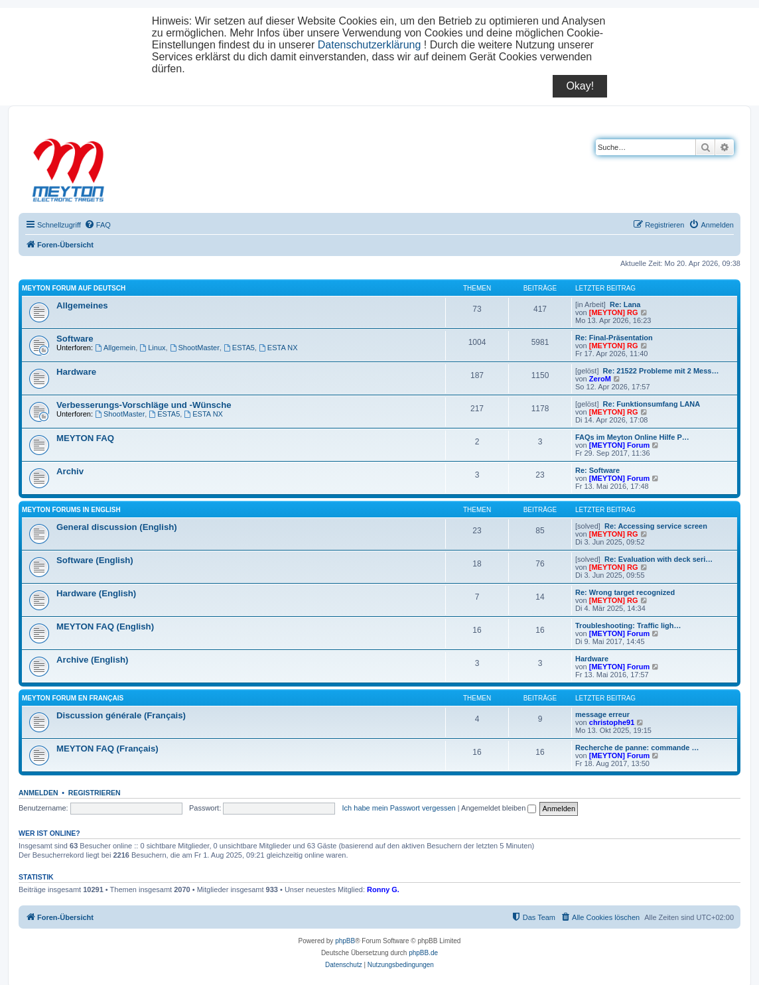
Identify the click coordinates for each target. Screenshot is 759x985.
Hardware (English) (96, 593)
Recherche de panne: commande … (637, 748)
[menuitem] (97, 225)
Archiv (70, 471)
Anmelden (38, 793)
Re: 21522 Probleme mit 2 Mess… (661, 371)
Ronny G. (383, 889)
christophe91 (611, 722)
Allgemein (115, 348)
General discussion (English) (116, 527)
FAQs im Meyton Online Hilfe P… (632, 437)
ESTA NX (278, 348)
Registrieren (94, 793)
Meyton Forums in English (71, 509)
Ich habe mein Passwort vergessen (399, 808)
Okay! (580, 86)
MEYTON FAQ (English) (105, 626)
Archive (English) (92, 660)
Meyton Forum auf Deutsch (73, 288)
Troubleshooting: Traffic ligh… (628, 625)
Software (75, 339)
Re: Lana (625, 304)
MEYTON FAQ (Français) (107, 749)
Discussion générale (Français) (121, 715)
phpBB (345, 941)
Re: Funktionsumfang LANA (652, 404)
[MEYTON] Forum (619, 445)
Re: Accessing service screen (655, 526)
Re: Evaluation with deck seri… (658, 559)
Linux (152, 348)
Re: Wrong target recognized (625, 592)
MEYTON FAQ (85, 438)
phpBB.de (423, 952)
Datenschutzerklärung (369, 44)
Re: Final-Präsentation (614, 338)
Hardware (76, 372)
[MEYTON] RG (613, 312)
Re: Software (597, 470)
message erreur (602, 714)
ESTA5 (239, 348)
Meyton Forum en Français (72, 698)
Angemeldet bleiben (498, 808)
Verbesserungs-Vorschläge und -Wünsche (144, 405)
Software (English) (94, 560)
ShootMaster (195, 348)
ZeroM (600, 379)
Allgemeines (82, 305)
